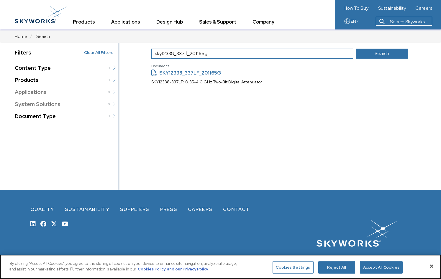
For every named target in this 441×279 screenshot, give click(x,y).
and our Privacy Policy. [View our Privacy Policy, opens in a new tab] (188, 269)
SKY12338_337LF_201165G (186, 73)
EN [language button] (351, 21)
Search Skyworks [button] (402, 22)
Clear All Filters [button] (99, 52)
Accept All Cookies (381, 267)
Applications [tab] (125, 22)
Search (43, 36)
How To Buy (356, 8)
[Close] (431, 266)
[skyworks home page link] (41, 14)
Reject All (336, 267)
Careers (423, 8)
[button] (114, 67)
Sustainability (392, 8)
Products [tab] (84, 22)
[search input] (252, 54)
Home (21, 36)
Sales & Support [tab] (217, 22)
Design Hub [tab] (169, 22)
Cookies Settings (293, 267)
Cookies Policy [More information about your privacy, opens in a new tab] (151, 269)
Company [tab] (263, 22)
